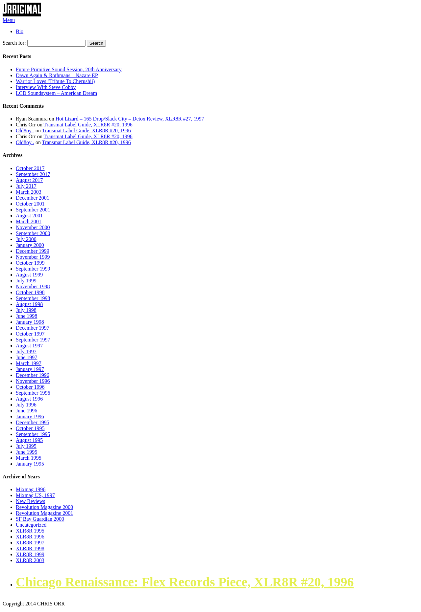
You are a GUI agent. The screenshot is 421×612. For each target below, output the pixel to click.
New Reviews (30, 501)
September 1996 (33, 393)
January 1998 (30, 322)
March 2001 (28, 221)
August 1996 (29, 399)
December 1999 (32, 251)
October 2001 (30, 204)
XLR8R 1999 (30, 554)
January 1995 (30, 464)
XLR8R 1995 (30, 531)
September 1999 (33, 269)
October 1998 (30, 292)
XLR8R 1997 (30, 542)
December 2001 (32, 198)
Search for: (14, 43)
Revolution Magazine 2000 (44, 507)
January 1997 (30, 369)
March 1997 (28, 363)
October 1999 (30, 263)
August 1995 (29, 440)
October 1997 (30, 334)
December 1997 (32, 328)
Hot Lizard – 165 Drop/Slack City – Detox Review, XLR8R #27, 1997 (130, 118)
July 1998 (26, 310)
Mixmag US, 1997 (35, 495)
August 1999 (29, 274)
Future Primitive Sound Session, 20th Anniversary (69, 69)
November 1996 (33, 381)
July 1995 (26, 446)
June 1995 (26, 452)
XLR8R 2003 (30, 560)
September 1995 (33, 434)
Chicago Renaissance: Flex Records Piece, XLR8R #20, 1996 (185, 582)
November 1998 (33, 286)
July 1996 (26, 404)
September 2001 (33, 209)
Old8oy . (25, 130)
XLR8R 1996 (30, 536)
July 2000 (26, 239)
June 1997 (26, 357)
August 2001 (29, 215)
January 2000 (30, 245)
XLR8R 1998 (30, 548)
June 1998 (26, 316)
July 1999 (26, 280)
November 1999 (33, 257)
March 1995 (28, 458)
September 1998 (33, 298)
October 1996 (30, 387)
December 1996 (32, 375)
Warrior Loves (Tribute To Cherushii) (55, 81)
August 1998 (29, 304)
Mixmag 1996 (30, 489)
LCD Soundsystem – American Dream (56, 93)
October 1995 (30, 428)
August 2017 (29, 180)
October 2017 (30, 168)
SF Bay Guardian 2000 (40, 519)
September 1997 (33, 339)
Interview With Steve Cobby (46, 87)
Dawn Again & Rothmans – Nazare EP (57, 75)
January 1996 (30, 416)
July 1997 (26, 351)
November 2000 (33, 227)
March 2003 (28, 192)
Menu (9, 20)
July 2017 (26, 186)
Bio (19, 31)
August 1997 (29, 345)
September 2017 (33, 174)
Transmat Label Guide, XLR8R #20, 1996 (88, 124)
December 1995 (32, 422)
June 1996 (26, 410)
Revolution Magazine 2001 (44, 513)
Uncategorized (31, 525)
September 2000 (33, 233)
